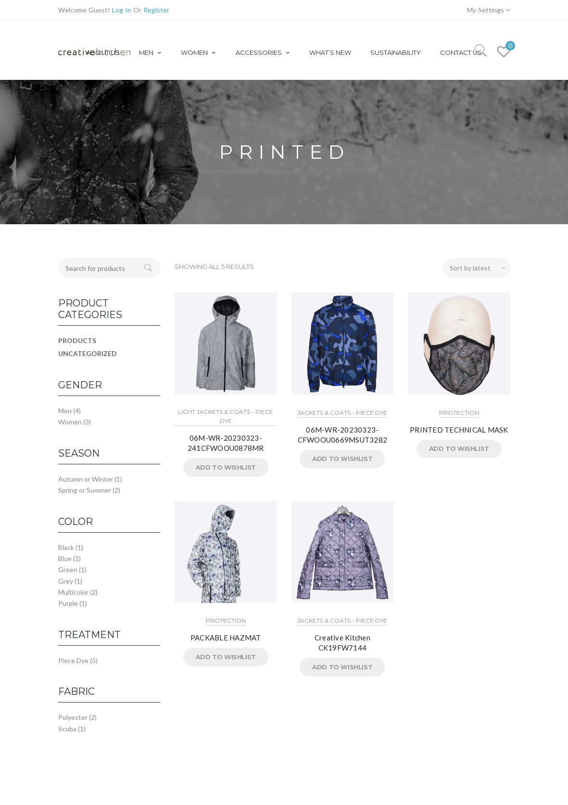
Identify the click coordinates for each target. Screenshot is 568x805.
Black (66, 547)
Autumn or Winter (85, 479)
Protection (459, 412)
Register (156, 10)
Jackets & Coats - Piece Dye (342, 412)
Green (67, 569)
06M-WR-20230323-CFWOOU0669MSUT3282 (343, 434)
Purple (68, 603)
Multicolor (73, 592)
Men (65, 411)
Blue (65, 558)
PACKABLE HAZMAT (225, 637)
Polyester (73, 717)
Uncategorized (87, 353)
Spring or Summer (84, 490)
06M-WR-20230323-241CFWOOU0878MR (226, 443)
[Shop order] (476, 268)
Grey (65, 581)
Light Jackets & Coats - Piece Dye (225, 416)
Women (70, 422)
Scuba (67, 729)
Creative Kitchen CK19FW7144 (342, 642)
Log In (121, 10)
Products (77, 340)
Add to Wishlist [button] (226, 467)
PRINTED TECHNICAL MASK (459, 429)
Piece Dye (73, 660)
